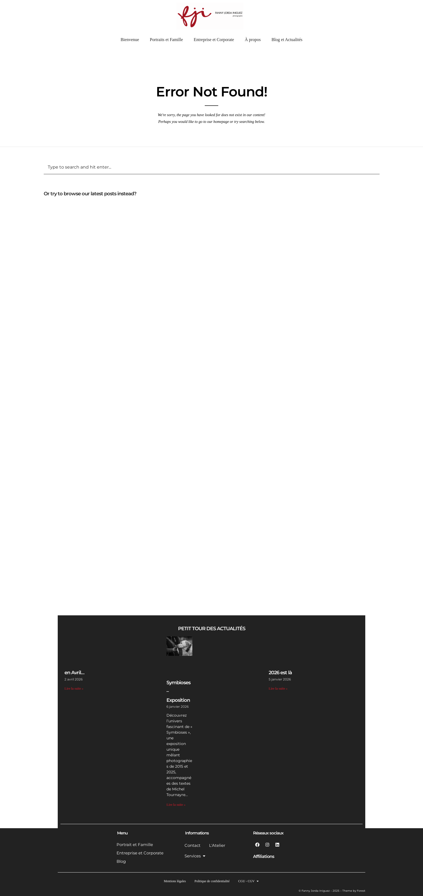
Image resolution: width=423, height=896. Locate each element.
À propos (253, 39)
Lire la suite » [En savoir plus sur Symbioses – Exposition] (175, 805)
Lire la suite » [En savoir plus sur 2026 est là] (278, 688)
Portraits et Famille (166, 39)
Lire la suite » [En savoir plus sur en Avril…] (73, 688)
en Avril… (74, 673)
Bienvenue (130, 39)
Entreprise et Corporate (214, 39)
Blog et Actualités (286, 39)
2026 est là (280, 673)
